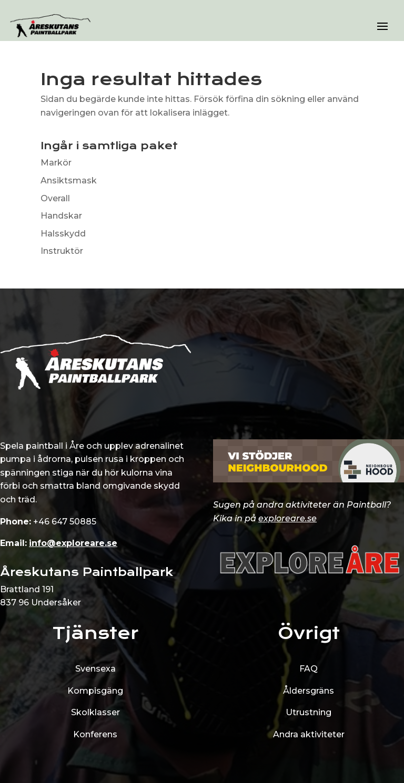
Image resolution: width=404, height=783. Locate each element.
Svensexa (95, 669)
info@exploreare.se (73, 543)
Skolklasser (95, 712)
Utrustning (308, 712)
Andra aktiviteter (309, 734)
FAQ (308, 669)
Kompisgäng (95, 691)
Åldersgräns (308, 691)
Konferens (95, 734)
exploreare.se (287, 518)
